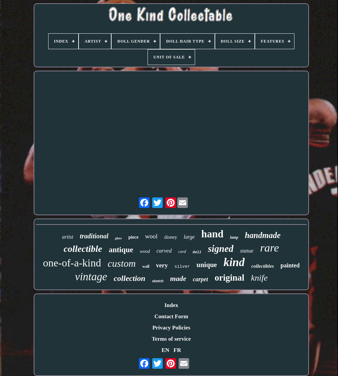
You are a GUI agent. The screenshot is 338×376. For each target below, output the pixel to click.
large (189, 237)
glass (118, 238)
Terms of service (171, 339)
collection (129, 278)
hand (212, 234)
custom (122, 263)
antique (121, 250)
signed (220, 248)
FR (177, 350)
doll (197, 252)
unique (206, 265)
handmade (263, 235)
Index (171, 305)
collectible (83, 249)
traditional (94, 236)
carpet (200, 279)
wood (145, 251)
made (178, 278)
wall (145, 266)
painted (290, 265)
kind (234, 262)
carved (164, 251)
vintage (91, 277)
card (182, 251)
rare (269, 248)
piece (133, 237)
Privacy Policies (171, 328)
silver (182, 266)
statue (247, 251)
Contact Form (171, 316)
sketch (157, 281)
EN (165, 350)
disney (170, 237)
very (162, 265)
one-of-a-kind (72, 263)
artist (67, 237)
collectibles (262, 266)
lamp (234, 237)
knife (259, 278)
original (229, 278)
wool (151, 236)
